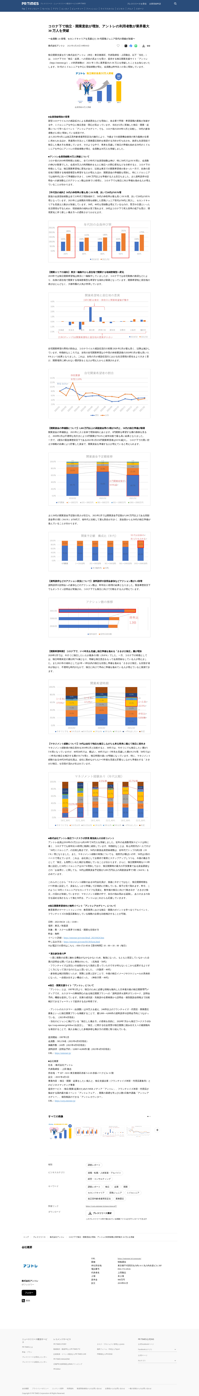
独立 (107, 1187)
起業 (116, 1187)
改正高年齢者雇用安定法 (99, 1199)
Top (23, 8)
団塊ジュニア (115, 1193)
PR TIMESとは (27, 1347)
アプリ (55, 8)
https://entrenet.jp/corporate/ (129, 1258)
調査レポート (94, 1165)
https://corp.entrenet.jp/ (65, 1101)
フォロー (29, 1293)
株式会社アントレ (57, 1237)
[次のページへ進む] (157, 1130)
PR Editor (57, 1369)
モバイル (46, 8)
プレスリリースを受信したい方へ (34, 1357)
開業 (126, 1187)
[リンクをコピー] (148, 46)
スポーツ (140, 8)
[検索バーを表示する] (175, 4)
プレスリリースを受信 (136, 3)
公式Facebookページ (146, 1344)
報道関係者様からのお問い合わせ (89, 1388)
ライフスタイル (107, 8)
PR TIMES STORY (59, 1344)
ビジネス (121, 8)
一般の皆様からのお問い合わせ (139, 1388)
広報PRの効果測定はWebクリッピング (67, 1364)
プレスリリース (39, 1237)
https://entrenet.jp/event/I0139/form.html (82, 942)
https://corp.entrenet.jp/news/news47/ (101, 1206)
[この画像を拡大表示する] (60, 1131)
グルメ (130, 8)
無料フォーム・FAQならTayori (108, 1349)
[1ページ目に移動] (147, 1116)
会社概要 (25, 1388)
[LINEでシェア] (136, 46)
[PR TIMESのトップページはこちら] (54, 3)
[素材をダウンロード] (143, 46)
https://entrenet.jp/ (63, 1053)
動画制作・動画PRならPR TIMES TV (66, 1349)
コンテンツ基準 (58, 1388)
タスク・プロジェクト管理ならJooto (110, 1344)
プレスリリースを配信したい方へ (34, 1362)
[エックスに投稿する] (126, 46)
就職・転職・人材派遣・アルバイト (104, 1173)
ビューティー (77, 8)
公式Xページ (142, 1355)
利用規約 (70, 1388)
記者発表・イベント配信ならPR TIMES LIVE (69, 1354)
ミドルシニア (133, 1193)
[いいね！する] (118, 46)
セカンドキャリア (96, 1193)
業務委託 (120, 1199)
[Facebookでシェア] (131, 46)
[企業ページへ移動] (30, 1266)
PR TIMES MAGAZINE (61, 1359)
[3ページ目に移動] (150, 1116)
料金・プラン (27, 1352)
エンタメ (65, 8)
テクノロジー (33, 8)
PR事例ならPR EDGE (104, 1354)
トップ (26, 1237)
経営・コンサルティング (99, 1179)
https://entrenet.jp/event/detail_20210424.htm (84, 938)
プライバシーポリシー (40, 1388)
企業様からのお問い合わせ (115, 1388)
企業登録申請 (155, 3)
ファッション (92, 8)
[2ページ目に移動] (149, 1116)
